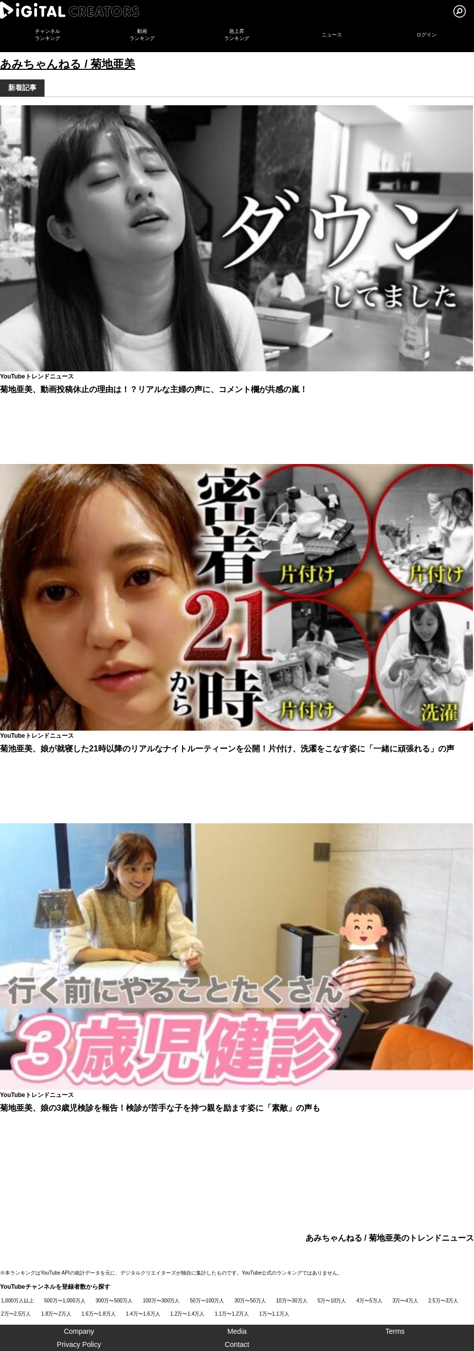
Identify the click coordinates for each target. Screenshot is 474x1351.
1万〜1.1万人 (274, 1314)
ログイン (426, 34)
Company (79, 1331)
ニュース (332, 34)
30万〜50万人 (250, 1300)
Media (236, 1331)
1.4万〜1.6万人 (143, 1314)
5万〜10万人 (332, 1300)
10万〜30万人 (292, 1300)
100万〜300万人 (161, 1300)
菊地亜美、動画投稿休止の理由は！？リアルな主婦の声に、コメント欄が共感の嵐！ (154, 389)
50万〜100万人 (207, 1300)
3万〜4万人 (405, 1300)
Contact (237, 1344)
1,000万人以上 (17, 1300)
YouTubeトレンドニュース (37, 376)
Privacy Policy (79, 1344)
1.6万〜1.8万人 (98, 1314)
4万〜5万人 (369, 1300)
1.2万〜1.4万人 (187, 1314)
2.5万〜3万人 (443, 1300)
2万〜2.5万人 (16, 1314)
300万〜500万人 (114, 1300)
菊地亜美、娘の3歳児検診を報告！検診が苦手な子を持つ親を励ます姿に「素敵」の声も (160, 1108)
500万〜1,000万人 (64, 1300)
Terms (395, 1331)
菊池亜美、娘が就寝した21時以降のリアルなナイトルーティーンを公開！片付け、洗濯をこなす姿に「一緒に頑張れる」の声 (227, 748)
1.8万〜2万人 (56, 1314)
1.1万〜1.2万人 (231, 1314)
